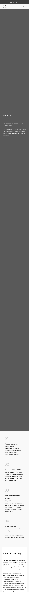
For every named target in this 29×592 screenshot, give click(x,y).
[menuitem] (11, 2)
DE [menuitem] (11, 2)
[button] (24, 6)
